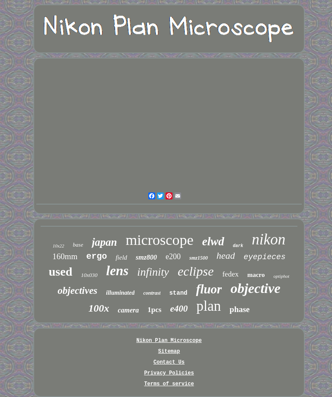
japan (104, 242)
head (226, 255)
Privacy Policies (169, 373)
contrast (151, 293)
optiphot (282, 276)
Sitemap (169, 351)
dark (238, 246)
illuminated (120, 293)
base (78, 244)
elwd (213, 241)
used (60, 271)
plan (208, 306)
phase (239, 309)
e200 (173, 256)
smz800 (146, 257)
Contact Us (169, 362)
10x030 (89, 275)
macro (256, 274)
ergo (96, 256)
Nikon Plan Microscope (168, 341)
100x (98, 308)
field (121, 257)
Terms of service (169, 384)
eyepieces (264, 257)
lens (117, 270)
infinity (153, 272)
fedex (230, 274)
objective (255, 288)
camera (128, 310)
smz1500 (198, 258)
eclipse (196, 271)
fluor (209, 289)
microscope (160, 240)
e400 (179, 308)
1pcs (154, 310)
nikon (269, 239)
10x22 (58, 245)
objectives (77, 290)
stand (178, 293)
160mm (64, 256)
